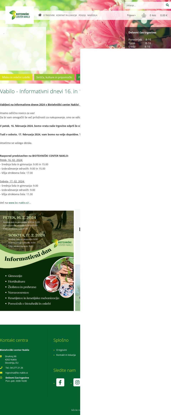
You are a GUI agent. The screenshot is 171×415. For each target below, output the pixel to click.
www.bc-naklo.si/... (20, 202)
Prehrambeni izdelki (90, 77)
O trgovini (49, 15)
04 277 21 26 (16, 367)
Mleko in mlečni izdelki (16, 77)
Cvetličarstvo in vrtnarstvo (125, 77)
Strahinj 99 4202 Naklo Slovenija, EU (11, 359)
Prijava (131, 15)
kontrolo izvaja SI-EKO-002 (118, 385)
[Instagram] (77, 382)
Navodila (92, 15)
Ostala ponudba (157, 77)
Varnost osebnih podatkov (118, 359)
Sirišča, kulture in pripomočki (54, 77)
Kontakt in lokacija (66, 15)
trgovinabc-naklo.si (17, 372)
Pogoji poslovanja (113, 354)
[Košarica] (155, 15)
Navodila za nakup (114, 349)
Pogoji (82, 15)
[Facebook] (60, 382)
